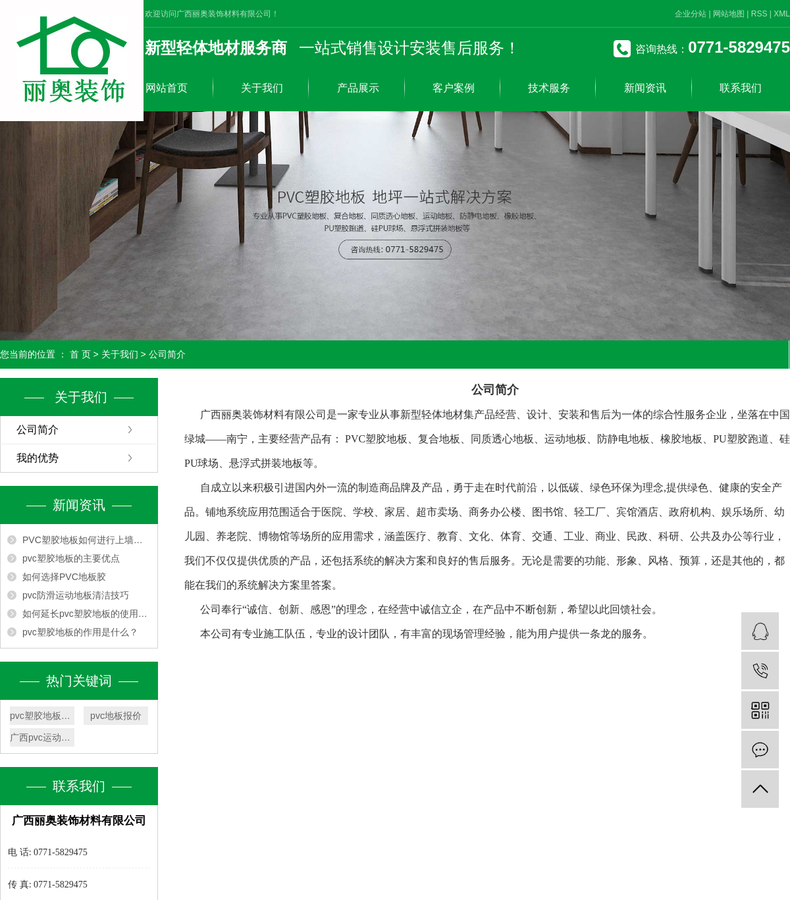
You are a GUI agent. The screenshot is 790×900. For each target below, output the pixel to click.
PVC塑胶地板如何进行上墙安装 (86, 540)
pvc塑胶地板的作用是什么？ (80, 632)
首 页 (80, 354)
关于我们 (262, 87)
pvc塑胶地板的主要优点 (71, 558)
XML (782, 13)
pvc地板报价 (116, 715)
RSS (759, 13)
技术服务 (549, 87)
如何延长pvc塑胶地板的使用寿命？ (86, 613)
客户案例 (454, 87)
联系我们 (741, 87)
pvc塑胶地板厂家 (42, 715)
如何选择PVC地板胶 (64, 576)
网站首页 (166, 87)
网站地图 (729, 13)
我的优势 (37, 457)
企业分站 (690, 13)
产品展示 (358, 87)
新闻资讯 (645, 87)
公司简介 (37, 429)
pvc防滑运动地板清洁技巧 (75, 595)
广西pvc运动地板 (42, 737)
